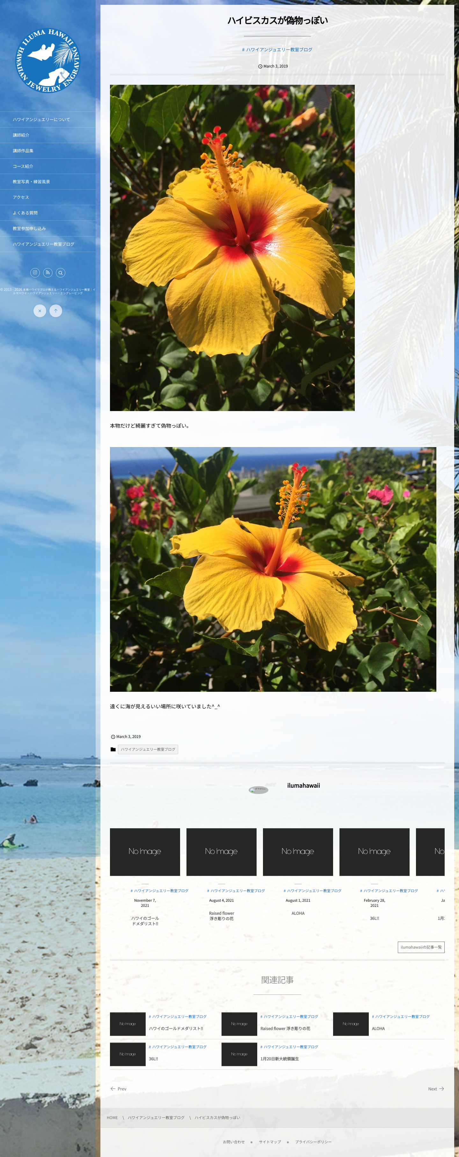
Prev (118, 1089)
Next (436, 1089)
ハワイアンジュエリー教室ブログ (279, 50)
